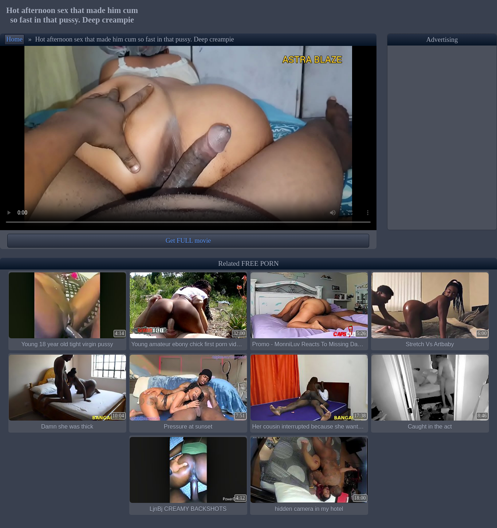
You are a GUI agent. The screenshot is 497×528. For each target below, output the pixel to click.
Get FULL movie (188, 240)
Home (14, 39)
